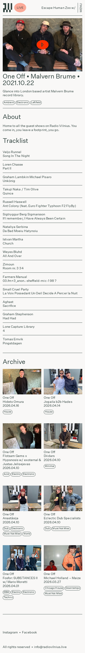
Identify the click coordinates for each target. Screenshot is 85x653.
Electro (16, 474)
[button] (42, 45)
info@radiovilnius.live (50, 647)
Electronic (23, 102)
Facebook (29, 632)
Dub (6, 528)
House (7, 411)
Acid (6, 474)
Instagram (10, 632)
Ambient (9, 102)
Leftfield (36, 102)
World (26, 533)
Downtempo (73, 588)
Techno (8, 597)
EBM (6, 592)
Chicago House (54, 588)
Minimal (50, 466)
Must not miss (12, 533)
